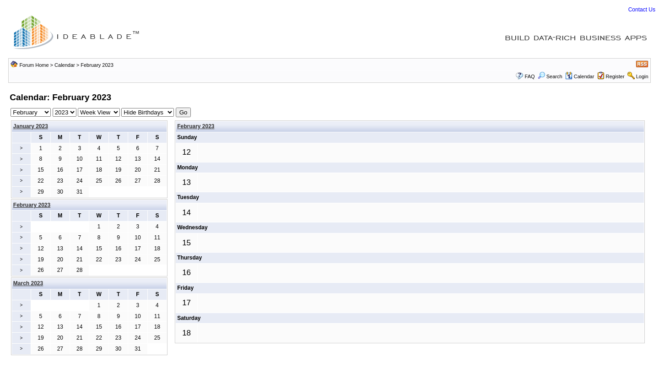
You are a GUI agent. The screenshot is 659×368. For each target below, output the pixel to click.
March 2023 (28, 283)
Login (642, 76)
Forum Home (34, 65)
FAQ (530, 76)
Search (550, 76)
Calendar (64, 65)
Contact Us (641, 9)
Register (615, 76)
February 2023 (195, 126)
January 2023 (30, 126)
